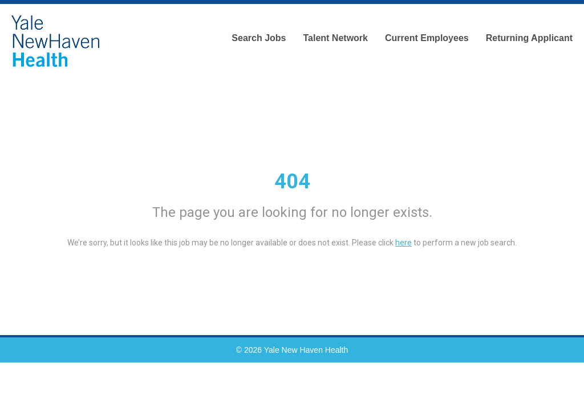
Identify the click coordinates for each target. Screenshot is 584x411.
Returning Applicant (529, 38)
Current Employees (427, 38)
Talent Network (335, 38)
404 (292, 182)
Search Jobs (259, 38)
